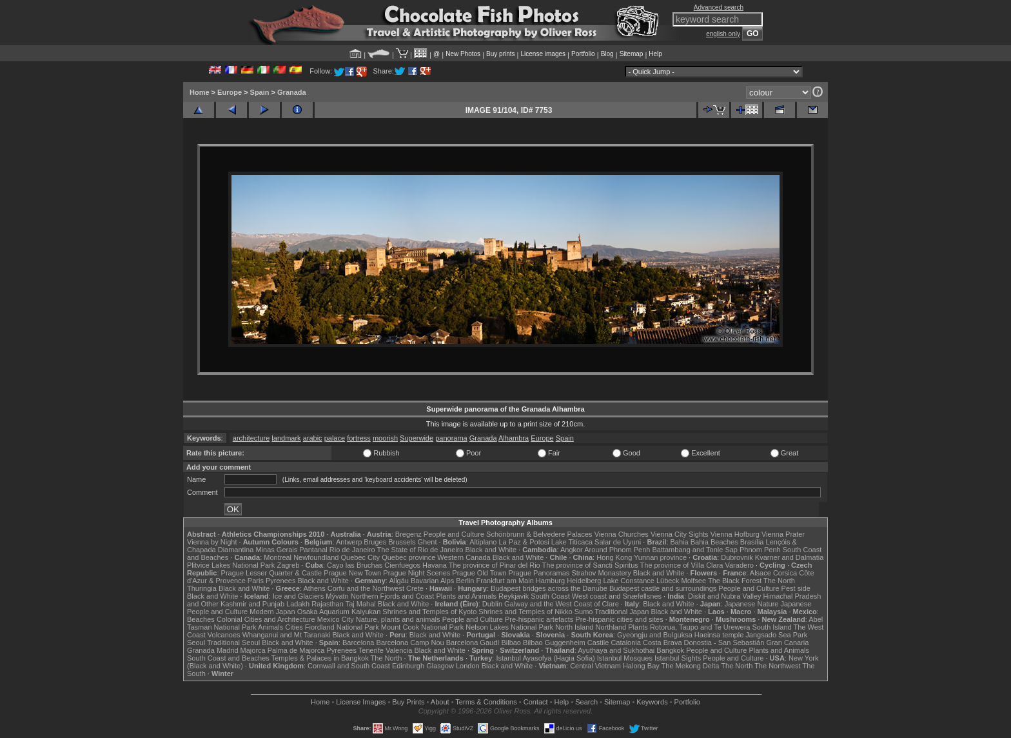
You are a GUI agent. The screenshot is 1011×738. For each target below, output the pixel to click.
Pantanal (313, 550)
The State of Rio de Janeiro (420, 550)
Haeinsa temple (718, 635)
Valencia (399, 650)
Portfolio (583, 53)
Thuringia (202, 588)
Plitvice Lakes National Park (231, 565)
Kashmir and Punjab (252, 604)
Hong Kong (614, 557)
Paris (256, 580)
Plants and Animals (466, 596)
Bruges (375, 542)
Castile (598, 642)
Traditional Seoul (233, 642)
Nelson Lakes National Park (509, 627)
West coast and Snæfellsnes (617, 596)
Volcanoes (224, 635)
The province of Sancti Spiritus (590, 565)
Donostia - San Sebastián (724, 642)
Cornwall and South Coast (349, 666)
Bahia (680, 542)
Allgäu (399, 580)
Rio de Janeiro (352, 550)
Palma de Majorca (296, 650)
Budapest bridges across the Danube (549, 588)
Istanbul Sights (677, 658)
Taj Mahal (361, 604)
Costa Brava (662, 642)
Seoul (196, 642)
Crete (415, 588)
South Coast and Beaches (228, 658)
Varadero (739, 565)
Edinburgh (408, 666)
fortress (359, 438)
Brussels (401, 542)
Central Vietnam (595, 666)
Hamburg (550, 580)
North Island (574, 627)
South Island (772, 627)
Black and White (491, 550)
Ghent (427, 542)
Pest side (795, 588)
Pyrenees (280, 580)
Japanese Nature (752, 604)
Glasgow (440, 666)
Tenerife (371, 650)
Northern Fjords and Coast (393, 596)
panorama (451, 438)
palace (334, 438)
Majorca (253, 650)
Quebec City (360, 557)
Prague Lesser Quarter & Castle (271, 573)
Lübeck (667, 580)
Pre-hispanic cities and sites (619, 619)
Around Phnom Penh (617, 550)
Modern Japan (272, 611)
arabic (312, 438)
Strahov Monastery (601, 573)
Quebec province (408, 557)
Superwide (416, 438)
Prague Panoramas (539, 573)
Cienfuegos (402, 565)
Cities (294, 627)
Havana (434, 565)
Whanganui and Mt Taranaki (286, 635)
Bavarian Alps (432, 580)
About (440, 702)
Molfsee (694, 580)
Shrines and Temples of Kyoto (429, 611)
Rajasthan (327, 604)
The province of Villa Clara (681, 565)
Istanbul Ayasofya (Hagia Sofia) (545, 658)
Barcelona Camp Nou (410, 642)
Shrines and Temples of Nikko (525, 611)
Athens (314, 588)
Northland (611, 627)
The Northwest (777, 666)
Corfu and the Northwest (366, 588)
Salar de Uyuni (617, 542)
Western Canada (463, 557)
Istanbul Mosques (625, 658)
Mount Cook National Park (422, 627)
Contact (536, 702)
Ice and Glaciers (298, 596)
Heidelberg (584, 580)
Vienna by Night (212, 542)
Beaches (201, 619)
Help (655, 53)
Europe (229, 92)
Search (586, 702)
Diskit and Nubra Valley (724, 596)
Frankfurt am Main (505, 580)
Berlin (465, 580)
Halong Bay (641, 666)
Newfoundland (316, 557)
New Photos (463, 53)
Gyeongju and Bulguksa (654, 635)
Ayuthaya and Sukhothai (616, 650)
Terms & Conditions (485, 702)
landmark (285, 438)
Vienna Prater (783, 534)
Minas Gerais (276, 550)
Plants (638, 627)
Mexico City (335, 619)
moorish (385, 438)
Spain (260, 92)
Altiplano (482, 542)
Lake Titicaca (572, 542)
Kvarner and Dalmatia (789, 557)
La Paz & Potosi (524, 542)
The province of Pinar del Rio (494, 565)
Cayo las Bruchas (354, 565)
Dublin (492, 604)
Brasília (752, 542)
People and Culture (454, 534)
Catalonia (625, 642)
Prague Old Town (479, 573)
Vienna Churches (621, 534)
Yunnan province (660, 557)
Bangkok (670, 650)
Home (200, 92)
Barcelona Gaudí (473, 642)
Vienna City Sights (680, 534)
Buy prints (500, 53)
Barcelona (358, 642)
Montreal (277, 557)
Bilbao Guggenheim (554, 642)
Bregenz (408, 534)
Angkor (571, 550)
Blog (607, 53)
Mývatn (337, 596)
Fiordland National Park (342, 627)
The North (779, 580)
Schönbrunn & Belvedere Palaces (539, 534)
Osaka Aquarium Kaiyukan (339, 611)
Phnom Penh (760, 550)
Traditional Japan (621, 611)
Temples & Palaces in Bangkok (320, 658)
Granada (291, 92)
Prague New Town (352, 573)
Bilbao (511, 642)
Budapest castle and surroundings (662, 588)
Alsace (760, 573)
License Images (361, 702)
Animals (270, 627)
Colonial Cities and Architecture (266, 619)
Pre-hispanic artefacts (539, 619)
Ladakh (297, 604)
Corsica (785, 573)
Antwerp (349, 542)
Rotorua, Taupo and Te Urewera (700, 627)
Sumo (583, 611)
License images (543, 53)
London (468, 666)
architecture (251, 438)
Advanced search (718, 7)
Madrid (228, 650)
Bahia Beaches (714, 542)
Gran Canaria (787, 642)
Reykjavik (513, 596)
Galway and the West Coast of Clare (561, 604)
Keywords (651, 702)
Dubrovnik (737, 557)
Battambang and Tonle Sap (695, 550)
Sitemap (631, 53)
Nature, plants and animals (398, 619)
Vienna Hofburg (735, 534)
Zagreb (288, 565)
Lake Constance (628, 580)
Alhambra (513, 438)
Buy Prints (408, 702)
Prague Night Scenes (416, 573)
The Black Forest (734, 580)
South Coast (550, 596)
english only (723, 33)
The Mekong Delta (691, 666)
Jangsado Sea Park (776, 635)
